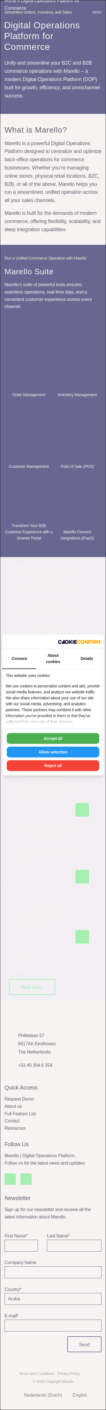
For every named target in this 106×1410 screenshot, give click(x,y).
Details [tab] (87, 658)
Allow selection (53, 752)
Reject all (53, 765)
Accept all (53, 738)
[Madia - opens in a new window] (79, 641)
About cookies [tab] (53, 658)
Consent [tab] (19, 658)
